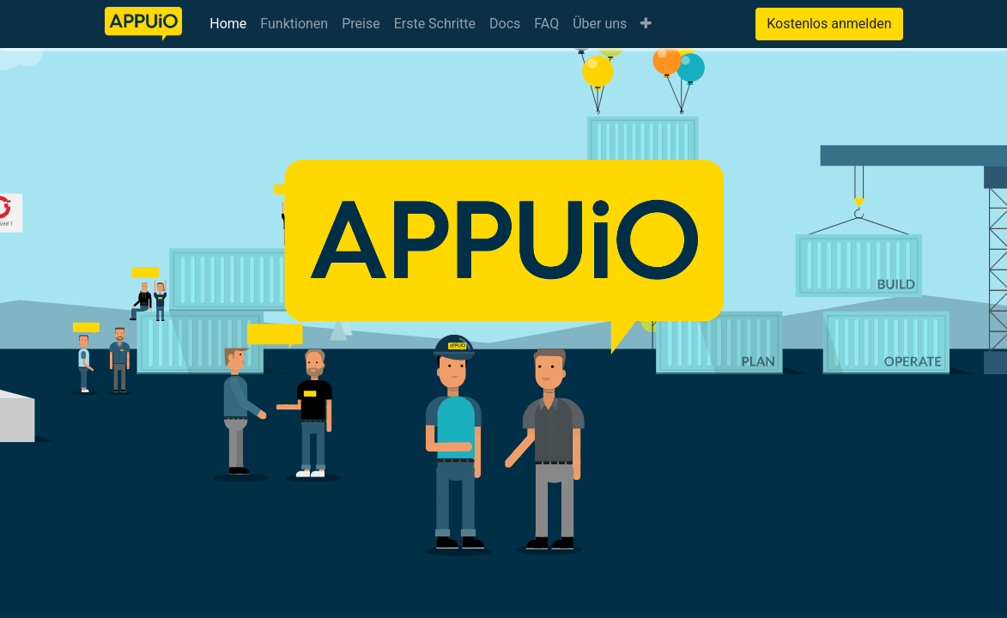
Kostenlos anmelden (829, 23)
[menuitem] (228, 24)
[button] (646, 24)
